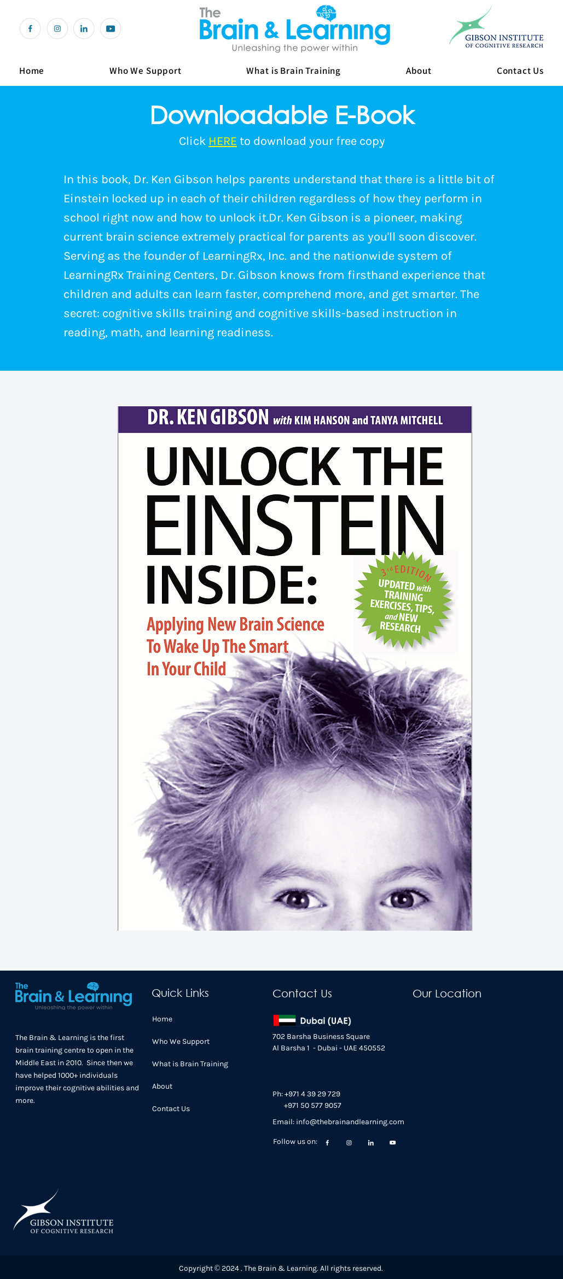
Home (162, 1019)
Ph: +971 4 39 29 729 (306, 1094)
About (162, 1086)
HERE (222, 141)
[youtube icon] (110, 28)
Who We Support (181, 1041)
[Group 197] (30, 28)
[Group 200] (57, 28)
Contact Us (171, 1108)
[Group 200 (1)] (393, 1143)
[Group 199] (84, 28)
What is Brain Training (190, 1063)
